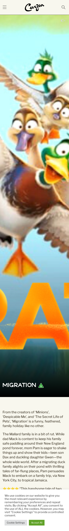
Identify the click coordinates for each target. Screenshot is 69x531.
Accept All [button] (36, 522)
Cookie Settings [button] (16, 522)
